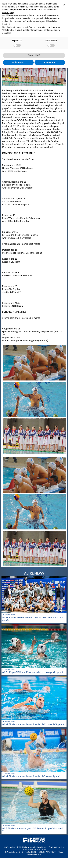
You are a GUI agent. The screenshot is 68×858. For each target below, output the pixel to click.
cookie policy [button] (8, 12)
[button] (64, 4)
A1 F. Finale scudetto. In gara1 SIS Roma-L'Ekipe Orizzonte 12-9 (33, 829)
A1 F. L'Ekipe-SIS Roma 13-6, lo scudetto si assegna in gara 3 (32, 672)
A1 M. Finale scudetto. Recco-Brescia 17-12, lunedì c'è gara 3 (33, 724)
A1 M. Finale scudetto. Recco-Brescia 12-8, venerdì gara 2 (31, 776)
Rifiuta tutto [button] (18, 62)
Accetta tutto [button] (49, 62)
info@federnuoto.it (14, 852)
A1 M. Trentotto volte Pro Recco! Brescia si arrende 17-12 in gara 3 (32, 618)
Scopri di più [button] (34, 55)
